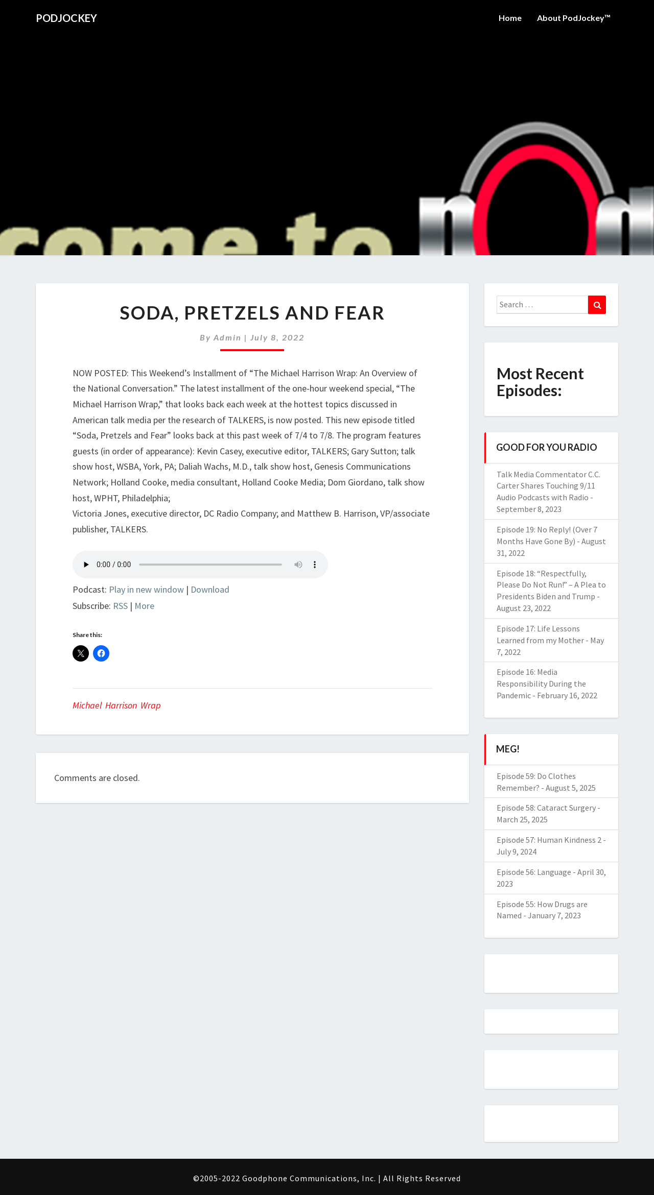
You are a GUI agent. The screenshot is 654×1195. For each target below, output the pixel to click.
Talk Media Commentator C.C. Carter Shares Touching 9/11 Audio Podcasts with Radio (548, 486)
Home (510, 17)
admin (228, 337)
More (144, 606)
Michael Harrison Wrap (117, 705)
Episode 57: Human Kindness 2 (549, 840)
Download (210, 589)
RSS (120, 606)
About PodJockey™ (574, 17)
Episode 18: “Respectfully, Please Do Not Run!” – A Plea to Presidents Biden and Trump (551, 585)
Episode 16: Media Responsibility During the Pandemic (541, 683)
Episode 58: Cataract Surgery (546, 807)
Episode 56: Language (534, 872)
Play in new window (146, 589)
